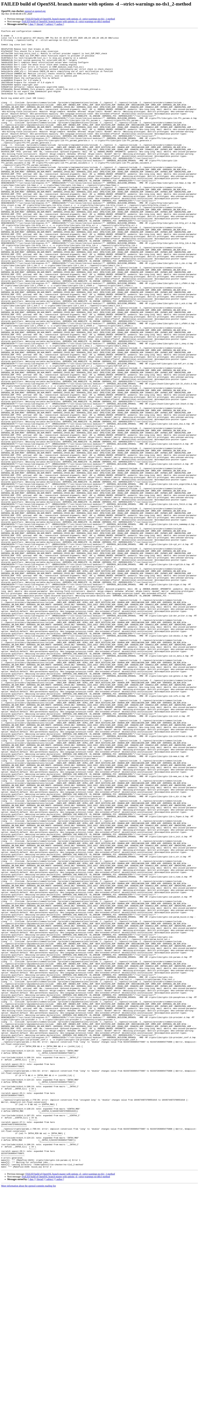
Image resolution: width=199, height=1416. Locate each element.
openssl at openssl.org (34, 11)
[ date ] (31, 24)
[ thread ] (40, 24)
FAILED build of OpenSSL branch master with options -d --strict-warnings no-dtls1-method (66, 21)
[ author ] (59, 24)
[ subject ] (49, 24)
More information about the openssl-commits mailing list (28, 1413)
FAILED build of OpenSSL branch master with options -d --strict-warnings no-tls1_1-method (70, 19)
